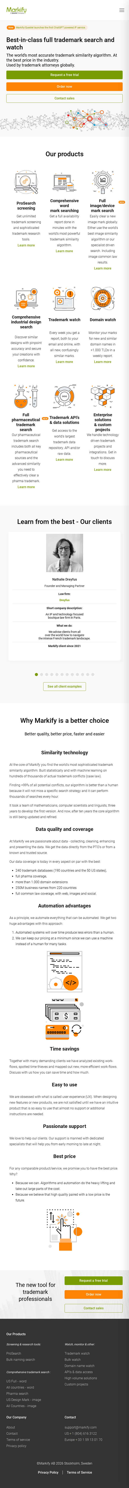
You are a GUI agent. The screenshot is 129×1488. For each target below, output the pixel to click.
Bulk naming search (20, 1360)
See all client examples (65, 686)
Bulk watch (73, 1360)
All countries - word (20, 1387)
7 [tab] (67, 674)
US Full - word (16, 1381)
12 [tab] (92, 674)
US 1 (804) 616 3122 (81, 1434)
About (10, 1427)
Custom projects (76, 1384)
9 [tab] (77, 674)
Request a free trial (64, 75)
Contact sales (64, 98)
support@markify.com (81, 1427)
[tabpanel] (64, 596)
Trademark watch (77, 1353)
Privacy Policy (48, 1472)
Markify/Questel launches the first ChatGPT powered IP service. (51, 27)
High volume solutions (81, 1378)
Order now (64, 87)
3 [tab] (46, 674)
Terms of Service (79, 1472)
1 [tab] (36, 674)
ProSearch (13, 1353)
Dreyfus (64, 600)
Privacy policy (16, 1446)
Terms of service (18, 1440)
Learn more (26, 245)
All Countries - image (21, 1406)
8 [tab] (72, 674)
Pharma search (17, 1394)
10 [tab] (82, 674)
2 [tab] (41, 674)
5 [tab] (56, 674)
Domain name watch (80, 1366)
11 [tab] (87, 674)
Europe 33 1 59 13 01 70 (83, 1440)
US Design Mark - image (23, 1400)
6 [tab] (62, 674)
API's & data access (79, 1372)
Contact (12, 1434)
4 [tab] (51, 674)
